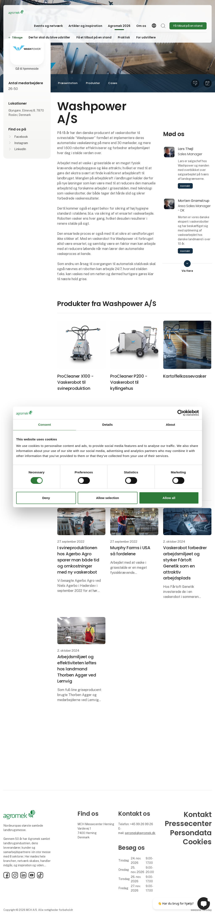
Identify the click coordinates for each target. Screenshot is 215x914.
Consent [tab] (44, 424)
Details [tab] (107, 424)
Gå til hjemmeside (27, 68)
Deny (46, 498)
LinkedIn (20, 149)
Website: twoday (201, 909)
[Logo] (25, 12)
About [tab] (170, 424)
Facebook (21, 136)
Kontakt (185, 186)
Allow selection (107, 498)
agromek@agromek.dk (140, 833)
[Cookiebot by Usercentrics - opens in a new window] (180, 413)
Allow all (169, 498)
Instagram (21, 143)
